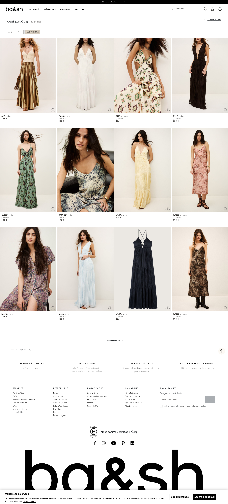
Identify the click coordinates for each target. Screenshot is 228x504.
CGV (15, 406)
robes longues (59, 415)
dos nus (56, 409)
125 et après (130, 400)
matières (90, 403)
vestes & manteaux (61, 403)
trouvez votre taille (21, 403)
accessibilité (18, 412)
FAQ (15, 396)
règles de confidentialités (189, 406)
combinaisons (59, 396)
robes (55, 393)
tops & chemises (60, 400)
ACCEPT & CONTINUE (204, 497)
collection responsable (97, 396)
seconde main (93, 406)
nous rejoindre (131, 393)
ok (210, 400)
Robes (12, 350)
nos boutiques (131, 406)
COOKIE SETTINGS (180, 497)
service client (18, 393)
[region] (114, 497)
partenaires (91, 400)
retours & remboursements (24, 400)
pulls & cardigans (60, 406)
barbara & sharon (132, 396)
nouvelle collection (133, 403)
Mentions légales (20, 409)
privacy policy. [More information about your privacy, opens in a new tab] (29, 501)
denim (56, 412)
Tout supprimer (32, 32)
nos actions (92, 393)
